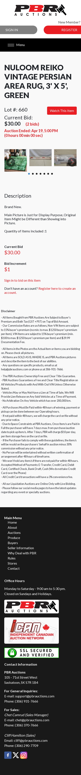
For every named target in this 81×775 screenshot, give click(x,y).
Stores (12, 563)
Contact (14, 568)
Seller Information (21, 548)
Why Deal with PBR (22, 553)
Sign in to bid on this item (22, 280)
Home (12, 522)
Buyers (13, 543)
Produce (14, 538)
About (12, 527)
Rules (12, 558)
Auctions (14, 532)
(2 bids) (32, 124)
